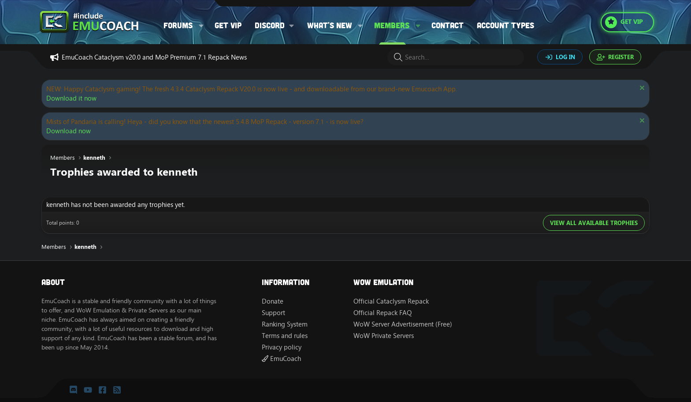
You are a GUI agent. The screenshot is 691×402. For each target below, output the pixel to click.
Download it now (71, 98)
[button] (201, 25)
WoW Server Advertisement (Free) (402, 324)
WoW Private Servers (383, 335)
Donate (272, 301)
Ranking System (285, 324)
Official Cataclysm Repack (391, 301)
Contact (447, 25)
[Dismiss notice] (641, 89)
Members (391, 25)
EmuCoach (281, 358)
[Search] (455, 57)
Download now (68, 130)
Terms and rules (285, 335)
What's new (329, 25)
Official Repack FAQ (382, 312)
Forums (178, 25)
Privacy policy (281, 347)
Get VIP (228, 25)
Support (273, 312)
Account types (505, 25)
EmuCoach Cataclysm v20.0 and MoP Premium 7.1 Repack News (154, 57)
